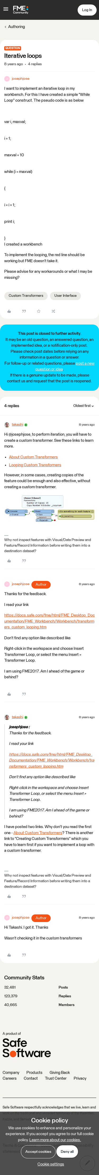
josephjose (20, 79)
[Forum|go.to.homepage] (20, 10)
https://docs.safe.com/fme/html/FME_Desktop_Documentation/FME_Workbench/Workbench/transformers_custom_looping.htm (49, 621)
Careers (10, 1078)
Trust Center (56, 1078)
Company (11, 1073)
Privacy (80, 1078)
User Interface (65, 296)
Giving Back (60, 1073)
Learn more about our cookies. (55, 1140)
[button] (6, 11)
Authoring (16, 27)
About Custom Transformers (33, 457)
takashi (17, 424)
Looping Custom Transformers (35, 465)
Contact (31, 1078)
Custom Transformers (26, 296)
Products (34, 1073)
